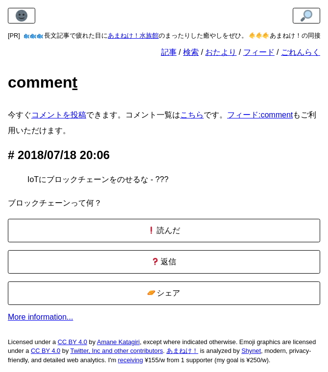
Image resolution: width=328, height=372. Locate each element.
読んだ (163, 230)
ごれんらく (300, 52)
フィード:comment (260, 115)
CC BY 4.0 (72, 342)
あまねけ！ (182, 350)
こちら (192, 115)
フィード (259, 52)
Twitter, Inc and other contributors (116, 350)
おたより (220, 52)
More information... (40, 317)
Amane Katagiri (118, 342)
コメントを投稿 (58, 115)
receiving (130, 360)
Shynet (251, 350)
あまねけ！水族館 (133, 35)
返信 (163, 261)
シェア (163, 293)
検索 (191, 52)
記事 (169, 52)
